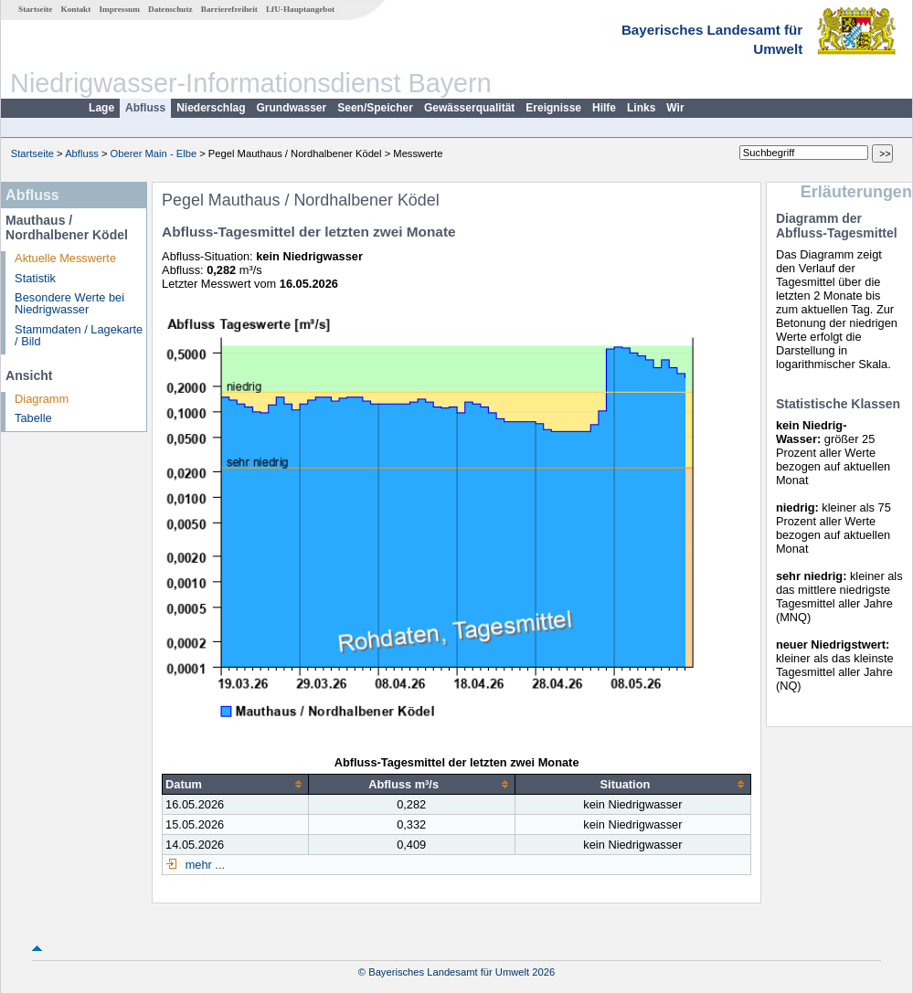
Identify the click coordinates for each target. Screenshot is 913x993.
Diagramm (42, 399)
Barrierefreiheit (229, 9)
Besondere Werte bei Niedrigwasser (69, 303)
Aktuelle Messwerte (65, 258)
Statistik (35, 278)
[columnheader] (235, 784)
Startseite (35, 9)
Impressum (120, 9)
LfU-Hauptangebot (300, 9)
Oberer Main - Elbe (154, 153)
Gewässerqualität (469, 107)
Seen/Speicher (375, 107)
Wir (675, 107)
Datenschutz (170, 9)
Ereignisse (553, 107)
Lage (101, 107)
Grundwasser (292, 107)
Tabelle (33, 418)
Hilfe (604, 107)
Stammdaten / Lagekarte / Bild (79, 335)
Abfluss (145, 107)
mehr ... (203, 865)
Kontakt (76, 9)
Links (641, 107)
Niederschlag (210, 107)
